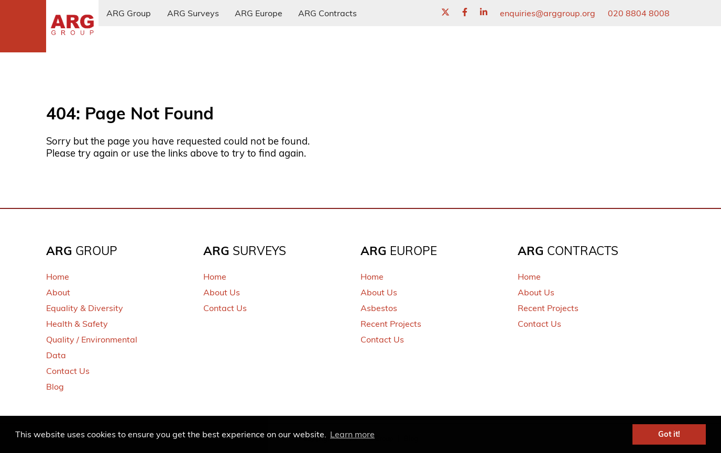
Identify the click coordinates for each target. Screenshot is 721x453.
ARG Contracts (327, 13)
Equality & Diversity (84, 308)
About (58, 292)
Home (57, 276)
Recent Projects (390, 323)
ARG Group (128, 13)
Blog (55, 386)
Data (56, 355)
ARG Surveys (193, 13)
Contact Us (68, 371)
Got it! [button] (669, 434)
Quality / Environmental (91, 339)
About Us (221, 292)
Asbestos (378, 308)
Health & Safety (77, 323)
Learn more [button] (352, 434)
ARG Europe (258, 13)
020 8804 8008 (639, 13)
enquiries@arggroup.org (547, 13)
